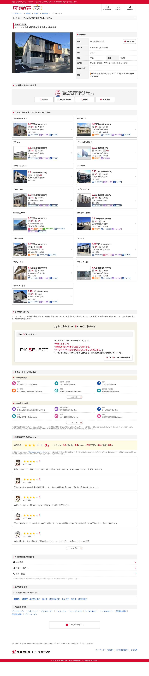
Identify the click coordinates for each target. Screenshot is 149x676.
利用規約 (110, 650)
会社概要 (134, 650)
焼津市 (36, 14)
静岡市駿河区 (54, 599)
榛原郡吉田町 (65, 100)
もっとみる (73, 397)
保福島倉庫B (17, 614)
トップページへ (76, 625)
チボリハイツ (32, 611)
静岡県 (28, 14)
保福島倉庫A (121, 611)
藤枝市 (86, 100)
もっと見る (73, 548)
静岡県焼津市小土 (97, 41)
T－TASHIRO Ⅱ (106, 611)
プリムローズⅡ (18, 611)
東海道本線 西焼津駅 (99, 74)
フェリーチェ (61, 611)
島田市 (73, 599)
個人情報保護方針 (122, 650)
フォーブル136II (75, 611)
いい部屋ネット (17, 14)
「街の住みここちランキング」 (36, 452)
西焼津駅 (45, 14)
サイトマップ (100, 650)
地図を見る (129, 41)
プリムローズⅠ (47, 611)
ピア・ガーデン (31, 614)
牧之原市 (65, 599)
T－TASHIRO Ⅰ (91, 611)
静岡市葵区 (82, 599)
